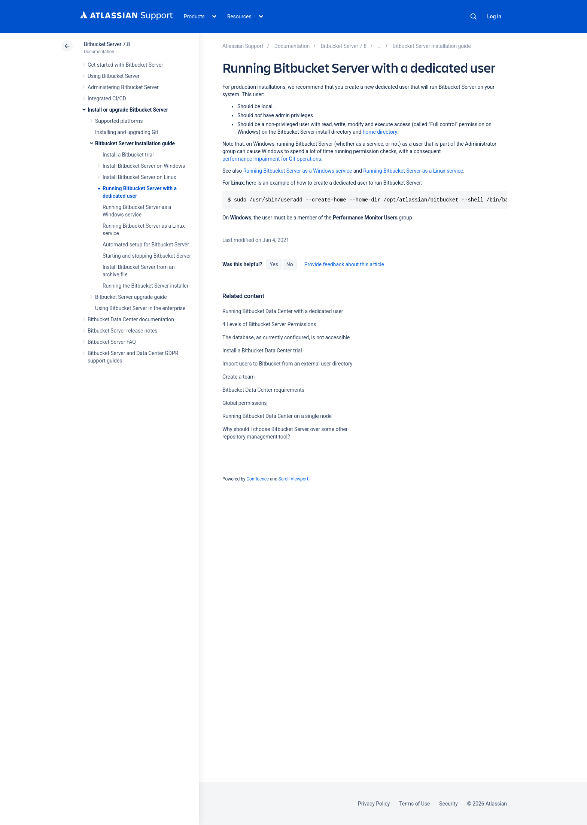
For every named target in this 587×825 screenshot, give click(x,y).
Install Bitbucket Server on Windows (144, 166)
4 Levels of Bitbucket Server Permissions (269, 324)
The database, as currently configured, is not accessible (286, 337)
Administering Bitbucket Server (123, 87)
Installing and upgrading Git (126, 132)
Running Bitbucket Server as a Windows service (297, 171)
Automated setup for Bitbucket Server (146, 245)
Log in (494, 16)
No (289, 264)
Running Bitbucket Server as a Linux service (413, 171)
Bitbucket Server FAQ (112, 342)
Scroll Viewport (293, 479)
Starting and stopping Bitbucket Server (147, 256)
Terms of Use (414, 804)
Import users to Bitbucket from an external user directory (287, 364)
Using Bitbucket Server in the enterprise (140, 308)
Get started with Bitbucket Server (125, 65)
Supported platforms (119, 121)
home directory (380, 132)
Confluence (257, 479)
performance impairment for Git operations (271, 159)
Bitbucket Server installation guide (135, 143)
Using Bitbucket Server (114, 76)
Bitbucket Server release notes (122, 331)
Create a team (238, 377)
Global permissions (244, 403)
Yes (274, 264)
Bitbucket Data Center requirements (263, 390)
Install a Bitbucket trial (128, 155)
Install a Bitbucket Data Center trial (262, 351)
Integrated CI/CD (107, 98)
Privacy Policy (374, 804)
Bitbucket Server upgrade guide (131, 297)
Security (448, 804)
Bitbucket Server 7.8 (107, 44)
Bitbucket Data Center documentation (131, 319)
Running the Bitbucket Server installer (145, 286)
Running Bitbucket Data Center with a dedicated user (282, 311)
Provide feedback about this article (344, 264)
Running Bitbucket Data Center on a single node (277, 416)
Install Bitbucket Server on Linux (139, 177)
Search (474, 16)
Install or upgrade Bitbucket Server (128, 110)
